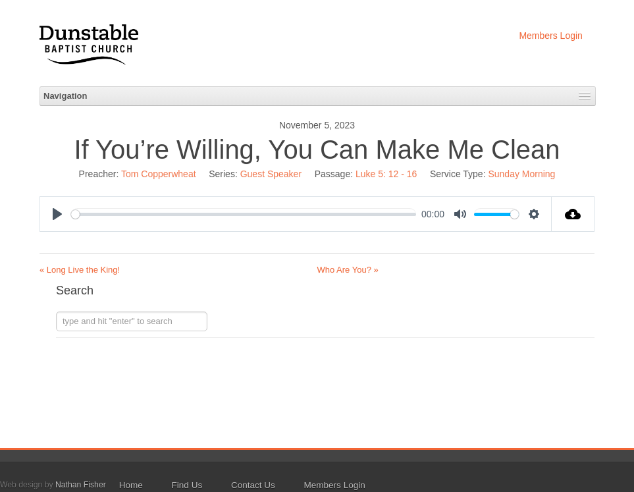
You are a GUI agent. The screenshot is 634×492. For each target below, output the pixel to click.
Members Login (551, 35)
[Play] (57, 214)
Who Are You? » (348, 270)
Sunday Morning (521, 174)
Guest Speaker (271, 174)
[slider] (243, 214)
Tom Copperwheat (158, 174)
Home (131, 485)
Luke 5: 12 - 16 (386, 174)
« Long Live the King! (80, 270)
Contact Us (253, 485)
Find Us (187, 485)
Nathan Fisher (80, 484)
